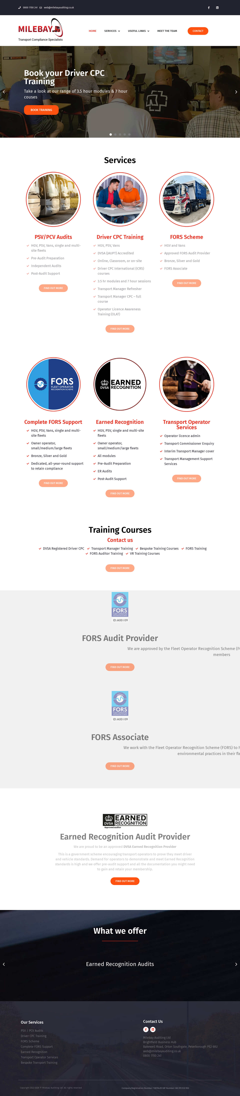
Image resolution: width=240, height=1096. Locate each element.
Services (112, 31)
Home (92, 31)
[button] (4, 92)
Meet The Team (167, 31)
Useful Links (138, 31)
